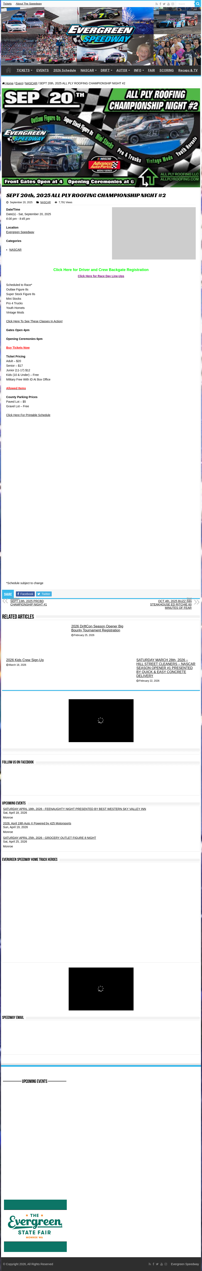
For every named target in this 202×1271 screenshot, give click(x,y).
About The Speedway (29, 3)
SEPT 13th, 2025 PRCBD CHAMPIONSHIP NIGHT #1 (31, 601)
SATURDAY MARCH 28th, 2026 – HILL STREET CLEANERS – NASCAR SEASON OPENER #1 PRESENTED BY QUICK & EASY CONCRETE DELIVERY (166, 668)
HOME (8, 70)
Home (7, 83)
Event (19, 83)
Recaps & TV (188, 70)
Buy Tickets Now (18, 347)
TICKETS (23, 70)
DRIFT (105, 70)
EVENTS (42, 70)
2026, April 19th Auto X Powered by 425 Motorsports (37, 823)
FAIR (151, 70)
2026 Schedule (64, 70)
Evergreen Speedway (20, 232)
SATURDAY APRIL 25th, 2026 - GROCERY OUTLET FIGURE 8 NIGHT (49, 837)
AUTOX (121, 70)
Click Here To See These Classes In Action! (34, 321)
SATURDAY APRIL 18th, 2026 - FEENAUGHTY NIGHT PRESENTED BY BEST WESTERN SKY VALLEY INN (74, 809)
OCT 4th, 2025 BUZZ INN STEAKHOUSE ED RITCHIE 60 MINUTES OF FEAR (170, 603)
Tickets (7, 3)
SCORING (167, 70)
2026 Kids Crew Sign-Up (25, 660)
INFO (137, 70)
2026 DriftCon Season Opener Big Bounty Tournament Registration (97, 628)
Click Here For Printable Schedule (28, 415)
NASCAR (87, 70)
